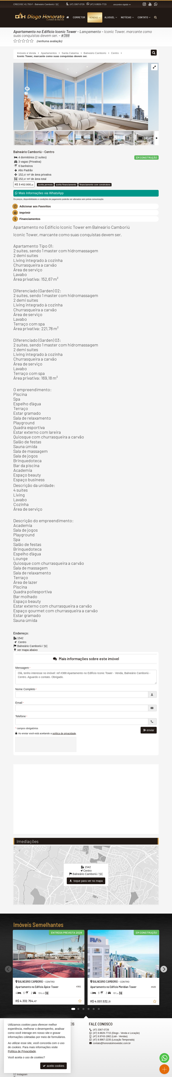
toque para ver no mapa (86, 880)
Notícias (127, 17)
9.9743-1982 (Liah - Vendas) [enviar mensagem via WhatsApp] (110, 1036)
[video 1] (86, 798)
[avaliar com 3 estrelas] (23, 41)
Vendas (94, 17)
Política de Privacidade (22, 1051)
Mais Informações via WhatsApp (39, 193)
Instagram (22, 1074)
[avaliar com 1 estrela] (15, 41)
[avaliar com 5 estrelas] (32, 41)
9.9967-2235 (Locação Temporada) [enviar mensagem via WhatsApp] (113, 1039)
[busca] (155, 17)
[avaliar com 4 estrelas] (27, 41)
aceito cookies (53, 1065)
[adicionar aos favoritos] (80, 1001)
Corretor (79, 17)
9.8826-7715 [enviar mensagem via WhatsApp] (98, 4)
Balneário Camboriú (27, 152)
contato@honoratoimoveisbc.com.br (112, 1043)
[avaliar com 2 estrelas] (19, 41)
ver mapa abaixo (27, 649)
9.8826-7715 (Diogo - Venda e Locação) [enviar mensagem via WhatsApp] (116, 1033)
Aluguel (110, 17)
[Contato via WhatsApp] (164, 1058)
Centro (49, 152)
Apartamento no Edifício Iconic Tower (44, 31)
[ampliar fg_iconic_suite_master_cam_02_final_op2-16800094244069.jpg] (80, 96)
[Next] (163, 969)
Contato (144, 17)
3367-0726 (77, 4)
